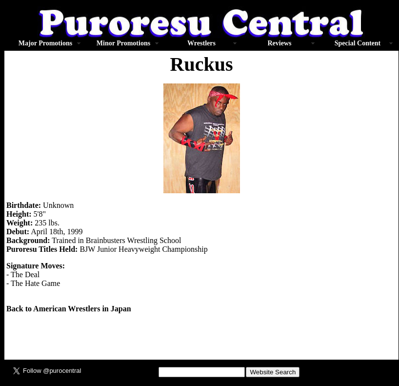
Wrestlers (201, 43)
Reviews (280, 43)
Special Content (358, 43)
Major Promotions (45, 43)
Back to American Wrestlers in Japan (68, 309)
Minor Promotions (123, 43)
